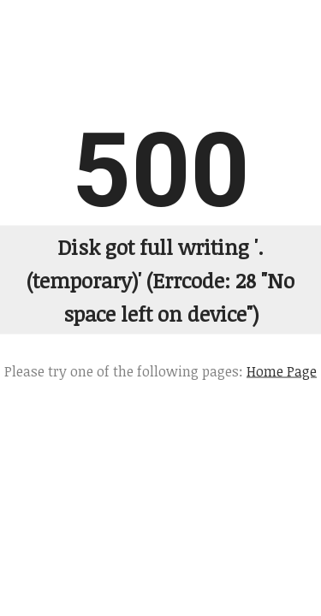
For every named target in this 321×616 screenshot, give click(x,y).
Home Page (282, 370)
